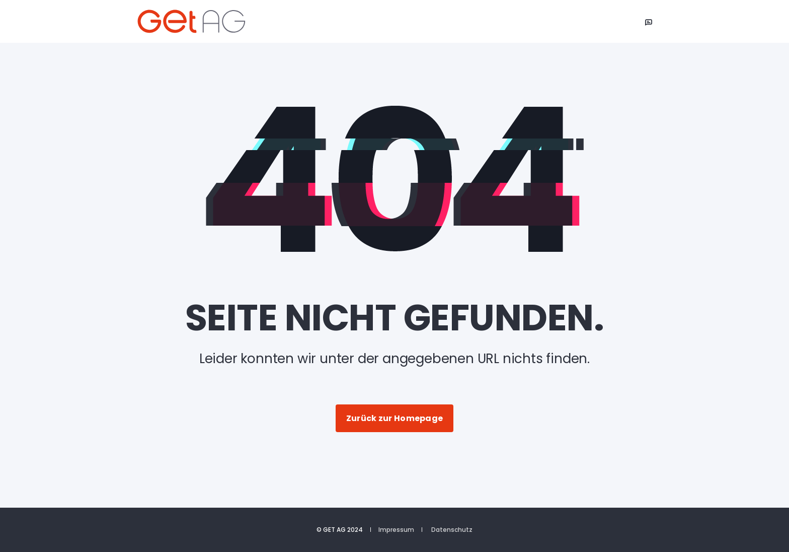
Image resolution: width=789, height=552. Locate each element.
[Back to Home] (197, 21)
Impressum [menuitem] (396, 530)
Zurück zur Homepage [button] (394, 418)
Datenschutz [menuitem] (451, 530)
